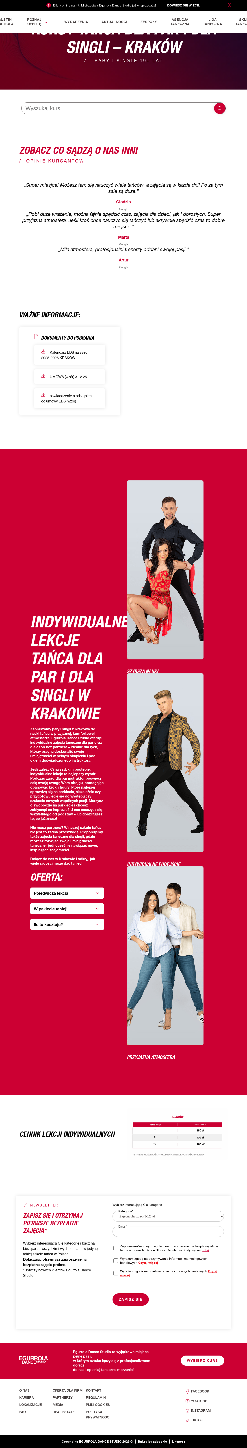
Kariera (26, 1398)
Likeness (178, 1441)
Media (58, 1405)
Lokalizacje (30, 1405)
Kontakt (93, 1390)
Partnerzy (63, 1398)
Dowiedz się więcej (184, 5)
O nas (24, 1390)
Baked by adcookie (152, 1441)
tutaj (205, 1250)
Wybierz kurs (202, 1360)
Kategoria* (125, 1211)
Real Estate (63, 1412)
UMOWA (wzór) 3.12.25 (64, 376)
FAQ (22, 1412)
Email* (122, 1226)
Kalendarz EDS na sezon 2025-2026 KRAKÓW (65, 354)
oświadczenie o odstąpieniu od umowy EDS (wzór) (68, 398)
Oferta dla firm (67, 1390)
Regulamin (96, 1398)
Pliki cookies (98, 1405)
